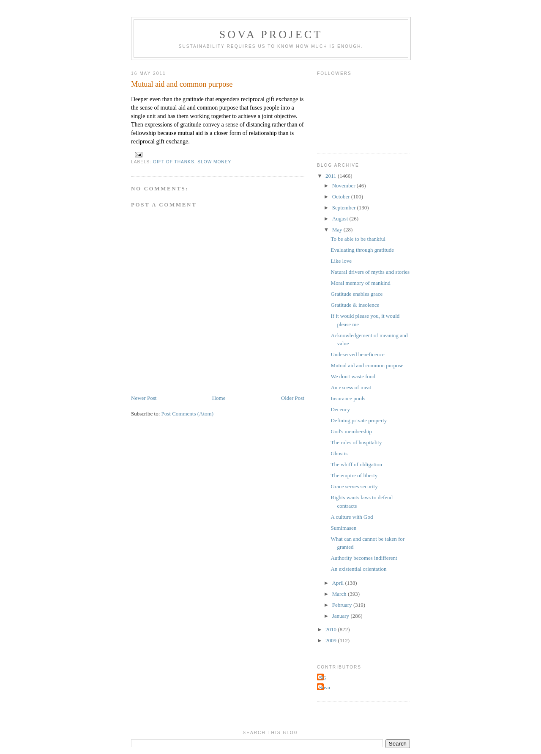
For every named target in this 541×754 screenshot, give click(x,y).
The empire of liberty (354, 475)
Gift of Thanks (173, 162)
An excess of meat (351, 387)
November (344, 185)
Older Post (292, 398)
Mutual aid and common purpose (367, 365)
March (340, 594)
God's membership (351, 431)
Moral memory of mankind (360, 283)
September (344, 207)
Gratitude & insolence (355, 305)
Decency (340, 409)
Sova (324, 687)
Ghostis (339, 453)
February (342, 605)
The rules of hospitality (356, 442)
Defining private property (359, 420)
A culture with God (352, 517)
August (341, 218)
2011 (331, 176)
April (338, 583)
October (341, 196)
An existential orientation (358, 569)
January (341, 616)
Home (219, 398)
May (338, 229)
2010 (331, 629)
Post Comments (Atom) (187, 413)
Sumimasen (343, 528)
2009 (331, 640)
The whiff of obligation (356, 464)
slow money (214, 162)
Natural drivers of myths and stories (370, 272)
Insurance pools (348, 398)
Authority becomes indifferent (364, 558)
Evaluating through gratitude (362, 250)
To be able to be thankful (358, 239)
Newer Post (143, 398)
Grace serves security (354, 486)
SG (322, 677)
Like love (341, 261)
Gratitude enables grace (357, 294)
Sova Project (271, 34)
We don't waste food (353, 376)
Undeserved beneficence (357, 354)
